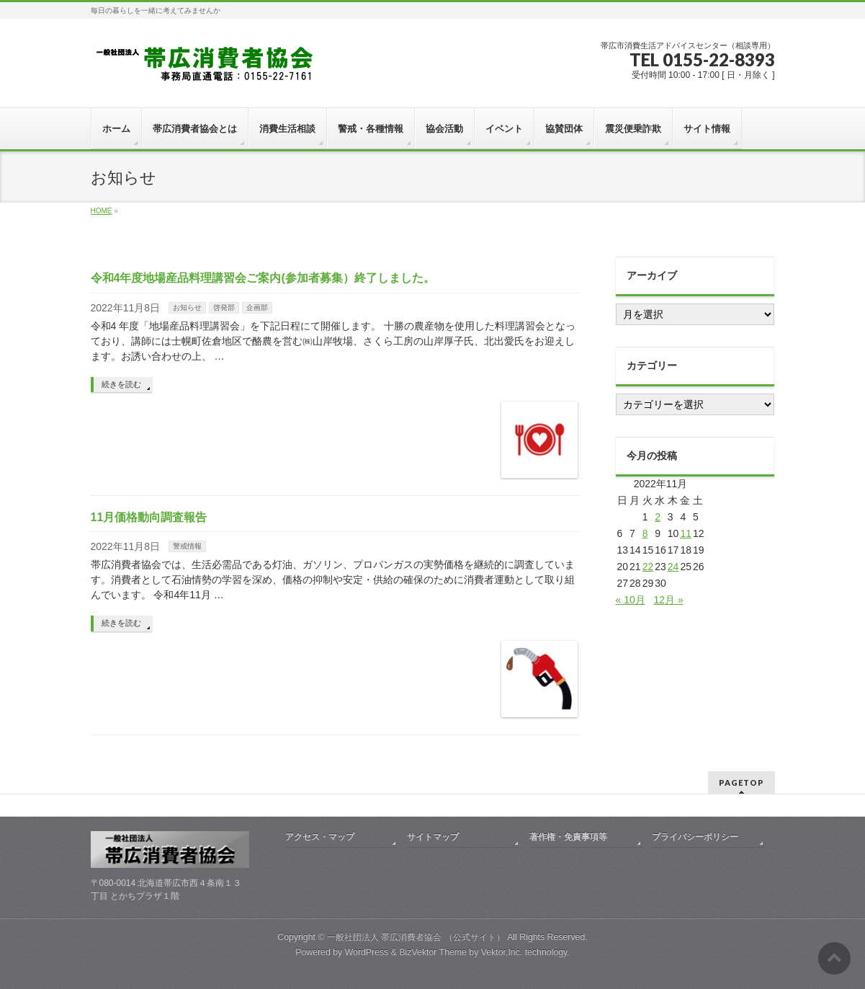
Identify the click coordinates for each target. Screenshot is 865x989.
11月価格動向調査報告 (149, 517)
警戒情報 (187, 546)
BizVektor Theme (433, 952)
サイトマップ (433, 837)
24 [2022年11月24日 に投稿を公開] (673, 566)
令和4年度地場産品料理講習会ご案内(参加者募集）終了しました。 (263, 278)
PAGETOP (741, 782)
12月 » (668, 600)
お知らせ (187, 307)
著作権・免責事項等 (568, 837)
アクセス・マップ (319, 837)
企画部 (257, 307)
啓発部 (224, 307)
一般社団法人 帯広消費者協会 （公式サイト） (416, 937)
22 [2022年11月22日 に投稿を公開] (648, 566)
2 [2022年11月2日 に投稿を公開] (657, 517)
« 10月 (630, 600)
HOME (101, 211)
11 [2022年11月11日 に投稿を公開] (685, 533)
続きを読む (121, 384)
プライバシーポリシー (695, 837)
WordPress (367, 952)
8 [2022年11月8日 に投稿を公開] (645, 533)
